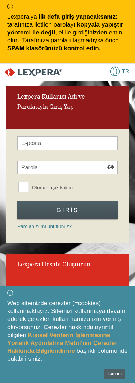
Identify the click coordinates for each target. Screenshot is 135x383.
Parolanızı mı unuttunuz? (44, 226)
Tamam (115, 373)
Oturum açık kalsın (52, 187)
